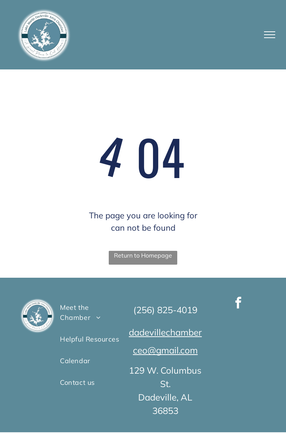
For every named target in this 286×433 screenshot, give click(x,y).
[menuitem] (90, 312)
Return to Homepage (143, 255)
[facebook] (238, 304)
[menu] (269, 34)
